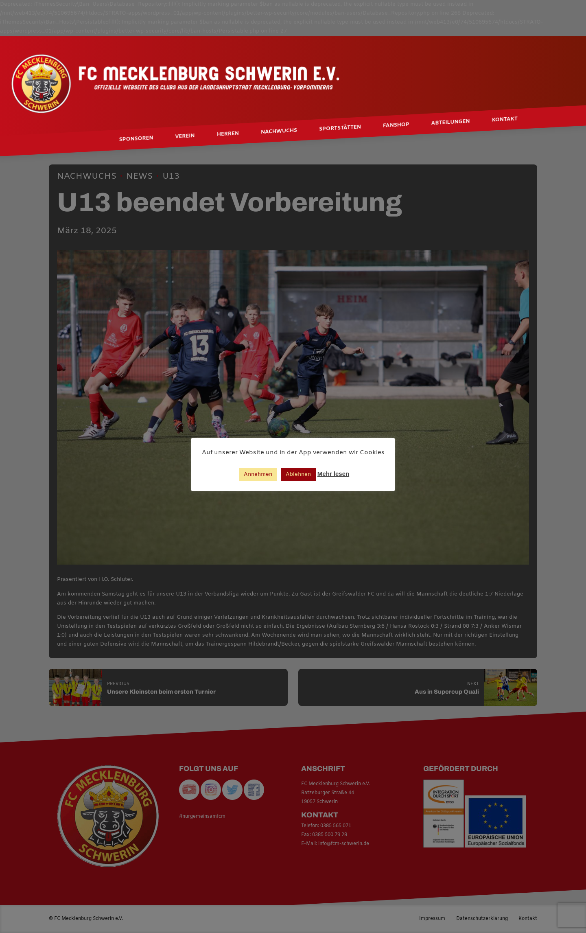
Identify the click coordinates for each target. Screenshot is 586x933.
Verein (185, 137)
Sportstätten (340, 128)
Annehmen (258, 474)
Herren (228, 134)
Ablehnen (298, 474)
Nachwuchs (279, 131)
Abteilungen (450, 122)
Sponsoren (136, 139)
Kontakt (505, 120)
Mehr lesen (333, 473)
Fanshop (396, 125)
